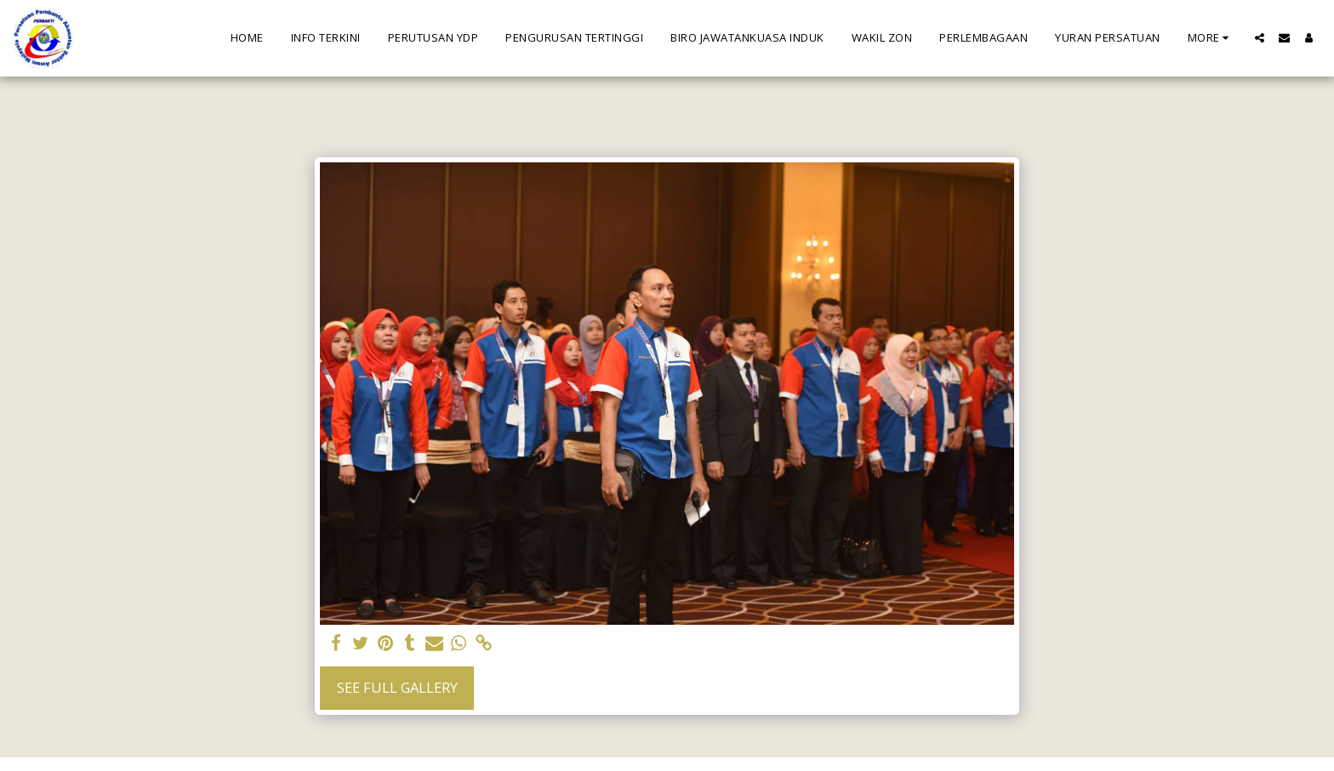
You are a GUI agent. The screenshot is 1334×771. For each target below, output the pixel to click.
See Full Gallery (397, 687)
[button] (1259, 37)
